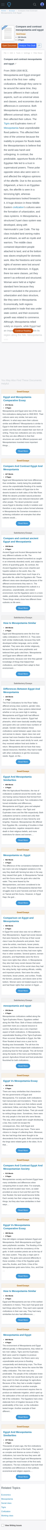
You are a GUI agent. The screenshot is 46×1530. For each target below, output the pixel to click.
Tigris (7, 123)
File (6, 53)
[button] (3, 3)
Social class (6, 1503)
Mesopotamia (11, 128)
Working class (7, 1516)
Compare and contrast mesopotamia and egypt (30, 28)
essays (12, 11)
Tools (19, 53)
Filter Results (39, 53)
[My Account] (43, 4)
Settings (28, 53)
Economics (6, 1495)
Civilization (5, 1511)
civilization (18, 207)
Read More (23, 451)
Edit (12, 53)
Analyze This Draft (27, 46)
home (3, 11)
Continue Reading (23, 331)
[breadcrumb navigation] (23, 12)
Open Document (9, 46)
